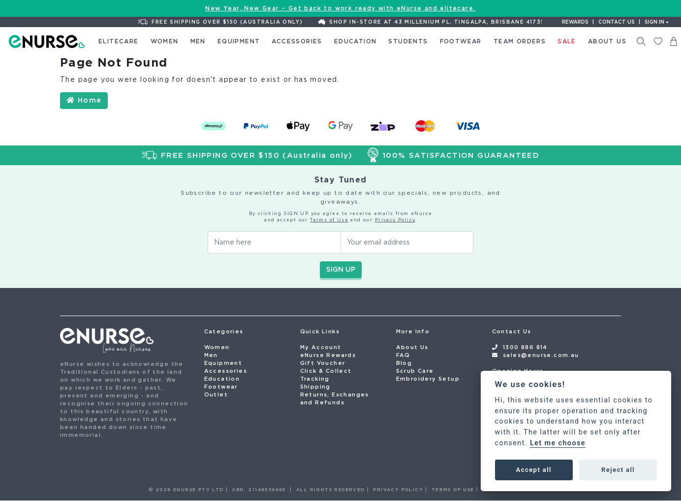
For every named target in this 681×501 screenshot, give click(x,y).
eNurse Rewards (328, 355)
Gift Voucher (322, 362)
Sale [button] (566, 41)
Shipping (315, 386)
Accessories (225, 370)
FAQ (403, 355)
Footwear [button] (461, 41)
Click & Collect (326, 370)
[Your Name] (274, 242)
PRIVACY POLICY (398, 489)
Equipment (223, 362)
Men (211, 355)
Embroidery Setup (428, 378)
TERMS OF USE (453, 489)
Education (222, 378)
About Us (412, 347)
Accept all (534, 469)
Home (83, 100)
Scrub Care (415, 370)
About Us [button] (607, 41)
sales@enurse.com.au (541, 355)
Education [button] (355, 41)
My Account (320, 347)
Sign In (654, 22)
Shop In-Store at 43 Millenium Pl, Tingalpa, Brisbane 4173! (430, 22)
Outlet (216, 394)
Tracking (315, 378)
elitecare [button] (118, 41)
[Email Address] (407, 242)
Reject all (618, 469)
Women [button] (165, 41)
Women (217, 347)
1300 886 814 (525, 347)
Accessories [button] (297, 41)
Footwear (221, 386)
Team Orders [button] (520, 41)
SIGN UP (340, 269)
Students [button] (408, 41)
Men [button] (198, 41)
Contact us (616, 22)
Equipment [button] (238, 41)
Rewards (575, 22)
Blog (404, 362)
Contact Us (511, 331)
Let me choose (558, 443)
